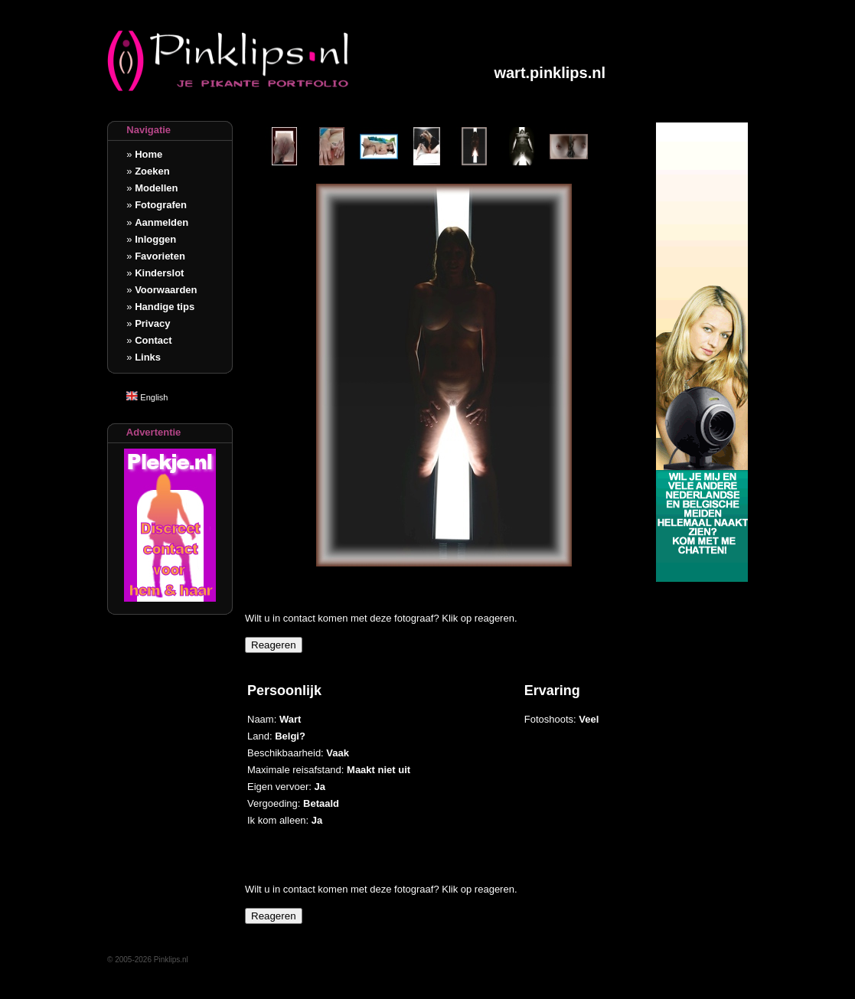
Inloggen (155, 239)
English (147, 397)
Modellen (156, 188)
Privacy (152, 323)
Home (148, 154)
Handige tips (164, 306)
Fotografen (161, 205)
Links (148, 357)
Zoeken (152, 171)
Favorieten (160, 256)
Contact (153, 340)
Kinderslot (159, 273)
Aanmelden (161, 222)
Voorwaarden (166, 289)
